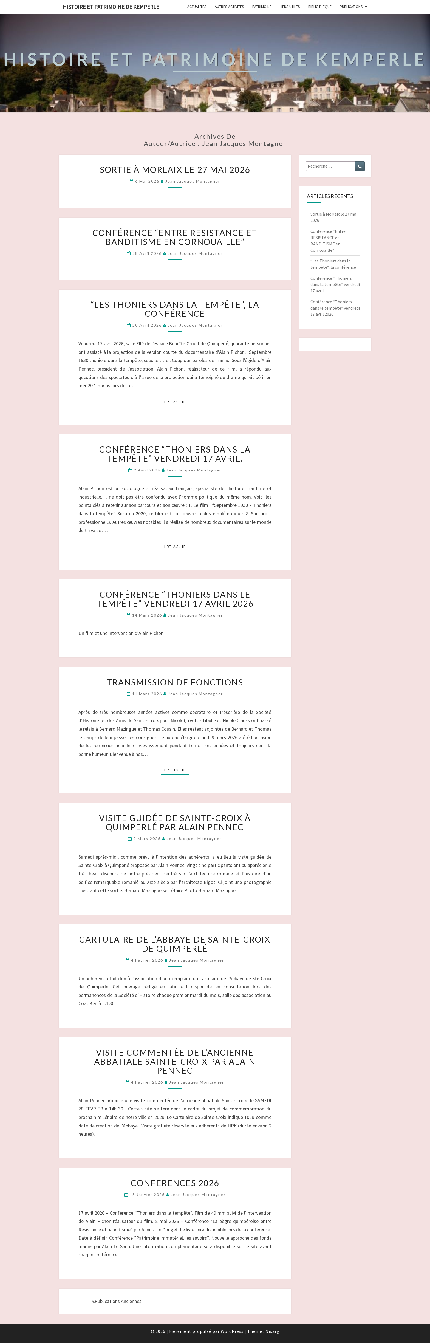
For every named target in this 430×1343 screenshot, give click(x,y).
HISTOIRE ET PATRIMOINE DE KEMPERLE (111, 6)
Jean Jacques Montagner (192, 181)
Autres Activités (229, 6)
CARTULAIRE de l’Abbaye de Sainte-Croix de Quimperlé (174, 943)
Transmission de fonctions (175, 682)
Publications (351, 6)
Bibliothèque (320, 6)
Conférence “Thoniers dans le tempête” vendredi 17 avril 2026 (175, 598)
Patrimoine (261, 6)
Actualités (196, 6)
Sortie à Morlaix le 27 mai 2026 (175, 169)
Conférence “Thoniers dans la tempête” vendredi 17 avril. (175, 453)
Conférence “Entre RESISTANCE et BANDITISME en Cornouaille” (174, 237)
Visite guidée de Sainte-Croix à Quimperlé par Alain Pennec (175, 822)
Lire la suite (176, 401)
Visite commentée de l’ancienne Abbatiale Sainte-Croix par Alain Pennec (175, 1061)
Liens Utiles (290, 6)
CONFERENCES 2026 (175, 1183)
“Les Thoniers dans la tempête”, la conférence (175, 308)
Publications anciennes (117, 1301)
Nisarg (272, 1331)
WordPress (232, 1331)
